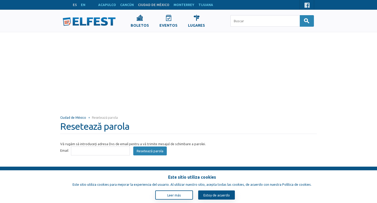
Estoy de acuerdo (216, 195)
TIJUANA (205, 5)
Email (64, 150)
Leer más (174, 195)
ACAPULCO (107, 5)
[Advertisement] (188, 71)
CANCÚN (127, 5)
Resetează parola (150, 151)
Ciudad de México (73, 117)
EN (83, 5)
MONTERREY (184, 5)
